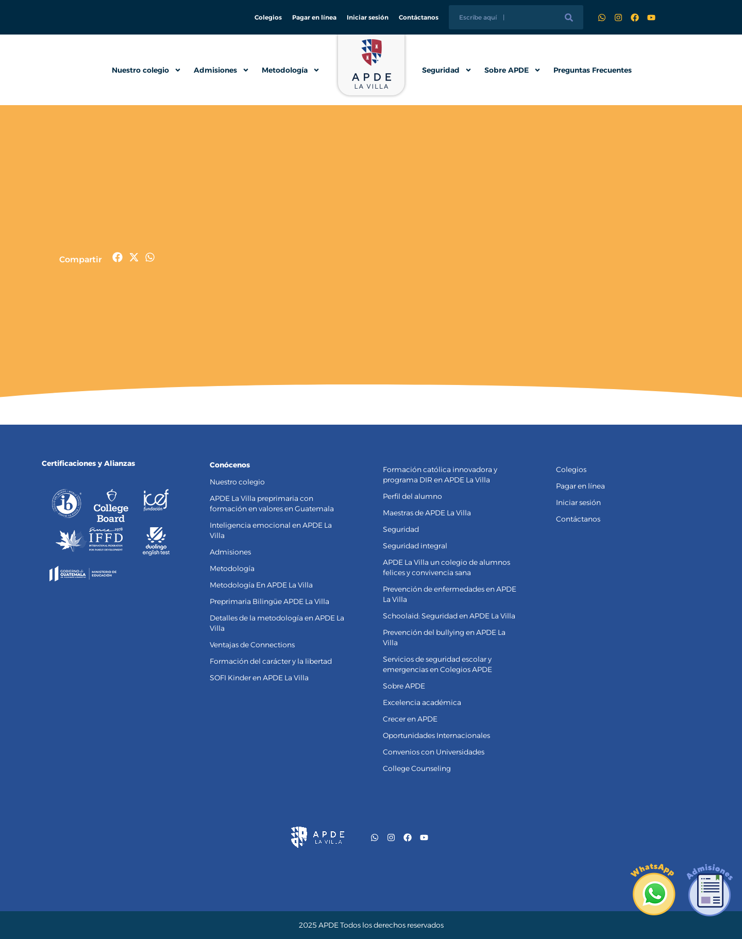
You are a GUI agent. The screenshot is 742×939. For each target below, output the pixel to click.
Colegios (268, 17)
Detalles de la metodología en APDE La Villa (277, 623)
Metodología (291, 70)
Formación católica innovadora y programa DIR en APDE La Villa (440, 474)
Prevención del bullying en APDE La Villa (444, 637)
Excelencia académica (422, 702)
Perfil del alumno (412, 496)
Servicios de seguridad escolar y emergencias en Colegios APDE (437, 664)
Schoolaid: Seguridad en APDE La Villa (449, 616)
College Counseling (417, 768)
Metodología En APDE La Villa (261, 585)
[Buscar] (568, 17)
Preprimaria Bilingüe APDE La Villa (269, 601)
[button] (118, 257)
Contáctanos (419, 17)
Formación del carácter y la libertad (271, 661)
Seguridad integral (415, 545)
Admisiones (221, 70)
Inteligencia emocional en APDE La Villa (271, 530)
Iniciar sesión (368, 17)
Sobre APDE (512, 70)
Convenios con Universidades (433, 752)
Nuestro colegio (146, 70)
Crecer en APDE (410, 719)
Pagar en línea (314, 17)
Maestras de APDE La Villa (427, 512)
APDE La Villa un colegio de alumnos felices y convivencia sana (446, 567)
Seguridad (447, 70)
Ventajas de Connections (252, 644)
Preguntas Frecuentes (592, 70)
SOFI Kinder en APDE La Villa (259, 677)
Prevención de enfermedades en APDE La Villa (449, 594)
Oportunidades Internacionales (436, 735)
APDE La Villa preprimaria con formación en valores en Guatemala (272, 503)
